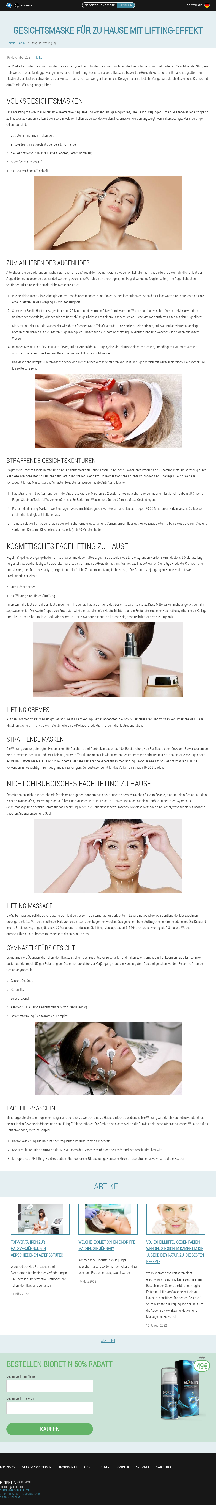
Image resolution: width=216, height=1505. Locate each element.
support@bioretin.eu (12, 1487)
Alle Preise (163, 1466)
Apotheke (122, 1466)
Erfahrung (7, 1466)
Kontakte (142, 1466)
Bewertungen (68, 1466)
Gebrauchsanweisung (36, 1466)
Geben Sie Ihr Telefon (20, 1398)
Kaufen (49, 1429)
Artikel (104, 1466)
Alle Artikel (108, 1341)
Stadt (88, 1466)
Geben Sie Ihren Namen (21, 1376)
